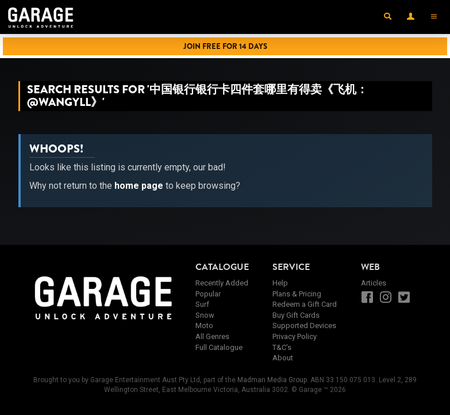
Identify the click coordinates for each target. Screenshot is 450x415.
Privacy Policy (294, 336)
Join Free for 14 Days (225, 46)
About (282, 357)
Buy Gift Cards (296, 315)
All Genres (212, 336)
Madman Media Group (272, 380)
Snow (204, 315)
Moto (204, 325)
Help (280, 283)
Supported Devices (304, 325)
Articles (373, 283)
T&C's (281, 347)
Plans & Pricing (296, 294)
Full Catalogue (219, 347)
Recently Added (221, 283)
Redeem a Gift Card (304, 304)
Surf (202, 304)
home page (138, 185)
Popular (208, 294)
